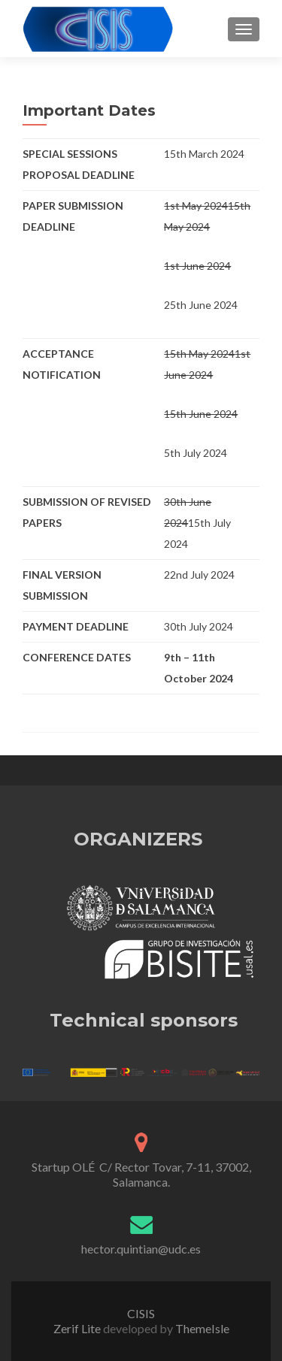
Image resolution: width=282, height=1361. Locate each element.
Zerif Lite (78, 1328)
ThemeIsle (202, 1328)
